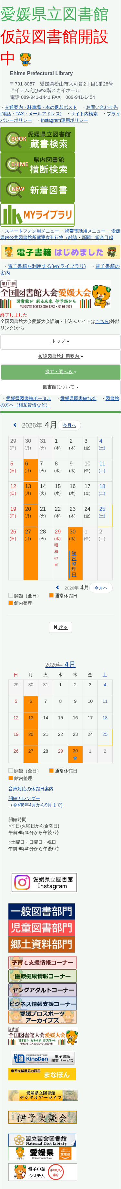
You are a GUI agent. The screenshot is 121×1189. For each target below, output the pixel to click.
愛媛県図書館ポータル (28, 398)
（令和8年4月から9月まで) (35, 804)
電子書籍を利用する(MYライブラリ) (47, 266)
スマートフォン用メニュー (32, 231)
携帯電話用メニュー (85, 231)
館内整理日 (74, 563)
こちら (102, 321)
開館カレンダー (24, 798)
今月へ (69, 425)
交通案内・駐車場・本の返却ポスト (41, 107)
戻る (60, 627)
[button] (60, 371)
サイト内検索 (84, 113)
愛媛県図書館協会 (78, 398)
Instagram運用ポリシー (64, 120)
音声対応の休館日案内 (31, 788)
